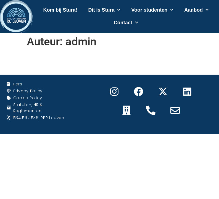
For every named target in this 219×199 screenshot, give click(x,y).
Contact (126, 22)
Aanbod (196, 10)
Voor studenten (152, 10)
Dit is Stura (104, 10)
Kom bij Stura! (60, 10)
